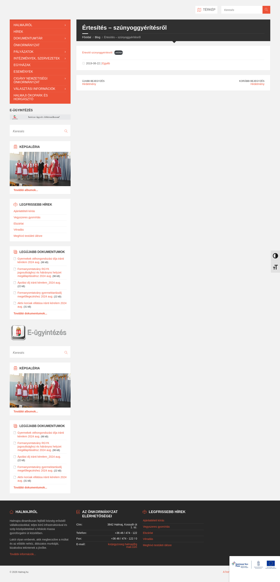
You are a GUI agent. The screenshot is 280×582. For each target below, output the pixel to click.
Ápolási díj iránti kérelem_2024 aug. (39, 282)
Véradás (19, 229)
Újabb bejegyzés (93, 81)
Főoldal (86, 37)
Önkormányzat (27, 45)
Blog (97, 37)
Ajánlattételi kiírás (24, 211)
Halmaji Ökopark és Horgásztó (31, 97)
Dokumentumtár (28, 38)
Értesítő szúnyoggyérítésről (97, 52)
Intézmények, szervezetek (37, 58)
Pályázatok (23, 51)
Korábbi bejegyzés (251, 81)
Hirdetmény (89, 84)
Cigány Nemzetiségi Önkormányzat (30, 80)
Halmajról (23, 25)
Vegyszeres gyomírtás (27, 217)
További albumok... (26, 190)
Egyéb (106, 63)
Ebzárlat (19, 223)
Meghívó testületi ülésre (28, 235)
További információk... (23, 554)
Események (23, 71)
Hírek (18, 31)
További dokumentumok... (30, 313)
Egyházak (22, 65)
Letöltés (118, 52)
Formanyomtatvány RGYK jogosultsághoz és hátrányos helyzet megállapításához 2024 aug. (39, 272)
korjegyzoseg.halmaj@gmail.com (122, 545)
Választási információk (34, 88)
